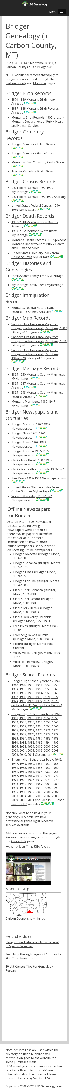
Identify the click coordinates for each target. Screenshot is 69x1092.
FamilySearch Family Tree (28, 276)
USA (8, 63)
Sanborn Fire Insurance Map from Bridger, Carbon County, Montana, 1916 (39, 339)
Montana (36, 63)
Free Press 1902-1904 (26, 478)
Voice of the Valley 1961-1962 (31, 496)
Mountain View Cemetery (28, 162)
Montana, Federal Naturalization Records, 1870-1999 (33, 310)
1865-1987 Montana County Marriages (38, 384)
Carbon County (16, 67)
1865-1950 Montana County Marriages (38, 375)
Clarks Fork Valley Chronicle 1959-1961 (38, 469)
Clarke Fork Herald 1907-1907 (31, 460)
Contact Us (18, 841)
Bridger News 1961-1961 (28, 433)
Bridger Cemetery (23, 144)
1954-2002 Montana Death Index (34, 231)
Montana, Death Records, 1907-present (38, 240)
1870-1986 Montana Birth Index (33, 99)
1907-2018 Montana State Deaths (34, 222)
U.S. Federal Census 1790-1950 (32, 188)
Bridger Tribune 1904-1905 (30, 451)
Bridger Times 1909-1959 (28, 442)
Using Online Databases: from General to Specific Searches (32, 944)
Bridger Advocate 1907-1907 (30, 424)
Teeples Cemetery (23, 171)
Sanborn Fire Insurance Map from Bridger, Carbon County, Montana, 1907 (39, 326)
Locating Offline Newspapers (32, 550)
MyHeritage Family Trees (28, 285)
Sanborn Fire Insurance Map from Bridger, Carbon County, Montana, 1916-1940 (35, 354)
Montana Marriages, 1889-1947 (33, 402)
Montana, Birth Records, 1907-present (37, 117)
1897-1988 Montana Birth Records (35, 108)
